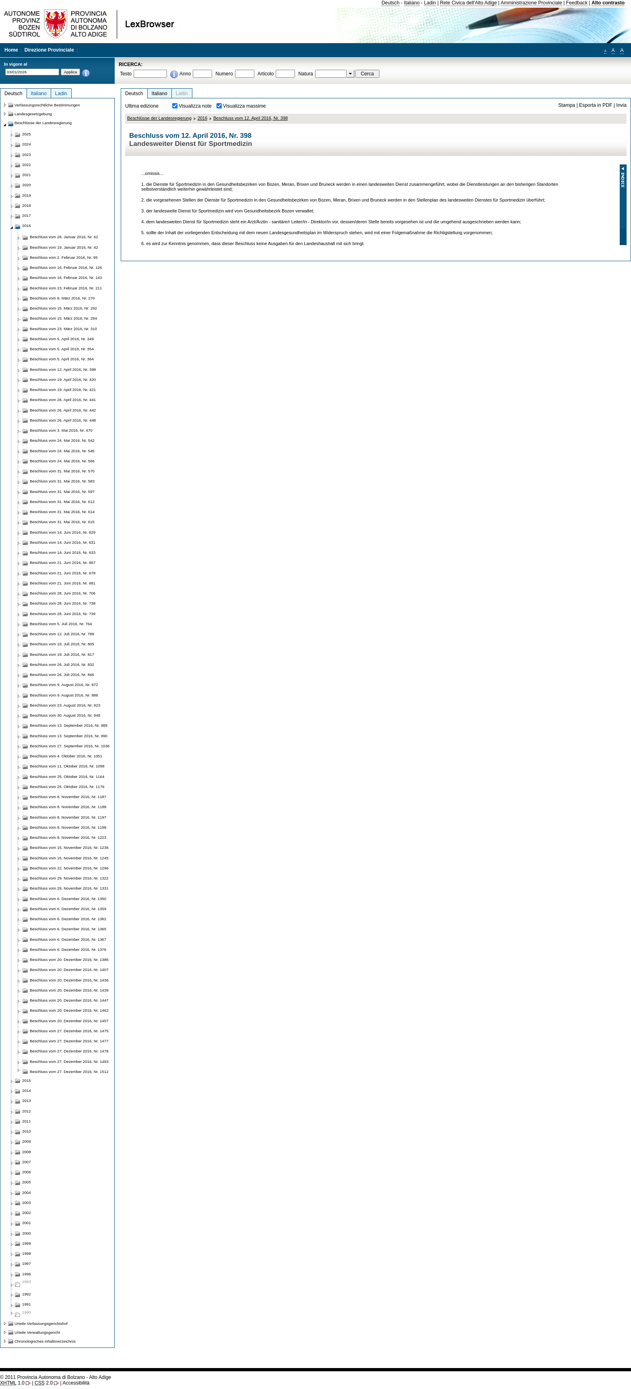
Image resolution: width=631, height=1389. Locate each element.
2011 (26, 1121)
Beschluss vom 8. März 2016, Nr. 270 (62, 298)
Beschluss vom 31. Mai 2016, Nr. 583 (62, 481)
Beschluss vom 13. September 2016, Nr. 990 (68, 736)
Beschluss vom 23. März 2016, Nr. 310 (63, 328)
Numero (224, 74)
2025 (26, 134)
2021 (26, 175)
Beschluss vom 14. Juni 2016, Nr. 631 (62, 542)
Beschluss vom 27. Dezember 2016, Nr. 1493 (69, 1061)
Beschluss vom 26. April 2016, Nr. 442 (63, 410)
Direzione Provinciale (49, 50)
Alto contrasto (608, 3)
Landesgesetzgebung (33, 114)
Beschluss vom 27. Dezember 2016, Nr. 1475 (69, 1031)
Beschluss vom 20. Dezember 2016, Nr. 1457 (69, 1021)
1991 (26, 1304)
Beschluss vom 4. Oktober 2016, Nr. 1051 (66, 756)
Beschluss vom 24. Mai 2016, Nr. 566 (62, 461)
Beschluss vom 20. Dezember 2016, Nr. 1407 (69, 969)
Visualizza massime (244, 106)
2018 (26, 205)
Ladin (430, 3)
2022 (26, 164)
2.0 (44, 1383)
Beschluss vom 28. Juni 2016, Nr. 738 (62, 603)
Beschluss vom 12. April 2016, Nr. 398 (250, 118)
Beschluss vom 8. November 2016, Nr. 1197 (68, 817)
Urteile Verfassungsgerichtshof (41, 1323)
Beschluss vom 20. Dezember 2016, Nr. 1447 (69, 1000)
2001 (26, 1223)
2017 (26, 215)
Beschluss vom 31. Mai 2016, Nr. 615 (62, 522)
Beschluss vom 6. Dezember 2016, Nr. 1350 (68, 898)
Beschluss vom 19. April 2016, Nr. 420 (63, 379)
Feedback (577, 3)
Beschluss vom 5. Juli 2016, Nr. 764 (61, 624)
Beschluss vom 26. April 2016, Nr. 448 (63, 420)
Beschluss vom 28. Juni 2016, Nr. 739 (62, 613)
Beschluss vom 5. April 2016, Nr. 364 (62, 359)
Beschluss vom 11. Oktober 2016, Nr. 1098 (67, 766)
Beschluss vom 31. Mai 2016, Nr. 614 (62, 511)
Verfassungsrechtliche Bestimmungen (47, 105)
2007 (26, 1162)
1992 (26, 1294)
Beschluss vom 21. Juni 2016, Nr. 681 (62, 583)
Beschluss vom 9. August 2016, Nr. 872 (64, 684)
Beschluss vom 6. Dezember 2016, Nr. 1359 (68, 909)
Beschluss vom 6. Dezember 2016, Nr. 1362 (68, 919)
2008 (26, 1152)
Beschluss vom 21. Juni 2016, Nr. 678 (62, 573)
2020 (26, 185)
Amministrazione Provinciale (531, 3)
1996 (26, 1274)
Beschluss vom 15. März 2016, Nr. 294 (63, 318)
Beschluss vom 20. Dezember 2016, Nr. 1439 (69, 990)
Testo (126, 74)
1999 (26, 1243)
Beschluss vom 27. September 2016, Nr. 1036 (69, 746)
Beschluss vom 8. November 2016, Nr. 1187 (68, 796)
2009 (26, 1141)
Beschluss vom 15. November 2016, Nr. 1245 (69, 858)
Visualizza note (195, 106)
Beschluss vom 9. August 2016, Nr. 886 (64, 695)
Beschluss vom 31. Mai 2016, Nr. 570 (62, 471)
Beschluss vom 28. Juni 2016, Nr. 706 (62, 593)
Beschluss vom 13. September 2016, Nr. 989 (68, 725)
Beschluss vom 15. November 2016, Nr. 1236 (69, 847)
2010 (26, 1131)
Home (11, 50)
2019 (26, 195)
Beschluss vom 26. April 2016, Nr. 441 (63, 399)
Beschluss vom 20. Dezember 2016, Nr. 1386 (69, 959)
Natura (305, 74)
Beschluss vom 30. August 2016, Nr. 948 (65, 715)
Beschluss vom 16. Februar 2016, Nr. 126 (66, 267)
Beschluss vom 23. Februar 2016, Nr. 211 (66, 288)
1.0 (12, 1383)
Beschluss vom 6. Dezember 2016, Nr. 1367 (68, 939)
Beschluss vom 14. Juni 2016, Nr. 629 (62, 532)
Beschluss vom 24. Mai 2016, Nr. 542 (62, 440)
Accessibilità (75, 1383)
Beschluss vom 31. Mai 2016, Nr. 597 (62, 491)
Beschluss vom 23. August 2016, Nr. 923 (65, 705)
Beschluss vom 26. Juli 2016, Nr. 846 (62, 674)
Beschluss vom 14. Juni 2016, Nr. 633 (62, 552)
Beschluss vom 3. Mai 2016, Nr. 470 (61, 430)
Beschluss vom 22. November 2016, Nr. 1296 (69, 868)
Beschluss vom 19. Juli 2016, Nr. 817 (62, 654)
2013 (26, 1100)
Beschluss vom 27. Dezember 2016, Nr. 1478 (69, 1051)
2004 (26, 1192)
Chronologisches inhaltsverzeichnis (45, 1341)
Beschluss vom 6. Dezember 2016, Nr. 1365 (68, 929)
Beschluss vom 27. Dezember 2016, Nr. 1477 (69, 1041)
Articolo (266, 74)
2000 (26, 1233)
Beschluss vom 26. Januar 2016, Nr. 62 (64, 237)
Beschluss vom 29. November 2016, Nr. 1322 (69, 878)
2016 (202, 118)
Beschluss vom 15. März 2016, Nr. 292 (63, 308)
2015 (26, 1080)
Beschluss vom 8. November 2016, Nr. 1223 (68, 837)
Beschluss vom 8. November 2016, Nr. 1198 (68, 827)
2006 (26, 1172)
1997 (26, 1263)
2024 (26, 144)
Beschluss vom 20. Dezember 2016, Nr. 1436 (69, 980)
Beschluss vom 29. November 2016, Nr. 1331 (69, 888)
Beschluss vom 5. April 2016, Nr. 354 (62, 349)
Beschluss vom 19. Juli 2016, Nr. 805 (62, 644)
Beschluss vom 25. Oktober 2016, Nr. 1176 (67, 786)
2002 (26, 1212)
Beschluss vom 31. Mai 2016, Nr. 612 (62, 501)
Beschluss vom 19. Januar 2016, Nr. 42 (64, 247)
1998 (26, 1253)
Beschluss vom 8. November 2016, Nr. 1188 (68, 807)
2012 (26, 1111)
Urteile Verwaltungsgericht (37, 1332)
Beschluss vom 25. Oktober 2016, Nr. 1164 (67, 776)
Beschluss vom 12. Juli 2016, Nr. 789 (62, 634)
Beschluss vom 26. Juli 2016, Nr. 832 (62, 664)
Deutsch (390, 3)
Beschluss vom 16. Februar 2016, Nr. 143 (66, 277)
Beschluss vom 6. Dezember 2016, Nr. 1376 (68, 949)
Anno (185, 74)
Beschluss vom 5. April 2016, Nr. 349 (62, 339)
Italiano (412, 3)
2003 (26, 1202)
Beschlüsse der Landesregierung (159, 118)
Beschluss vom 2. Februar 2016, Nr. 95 (64, 257)
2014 (26, 1090)
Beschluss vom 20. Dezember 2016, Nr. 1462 (69, 1010)
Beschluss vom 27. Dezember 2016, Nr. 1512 (69, 1071)
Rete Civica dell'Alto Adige (468, 3)
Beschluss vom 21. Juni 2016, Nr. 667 (62, 562)
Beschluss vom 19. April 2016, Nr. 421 (63, 389)
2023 (26, 154)
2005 (26, 1182)
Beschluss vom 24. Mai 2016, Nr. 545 (62, 451)
